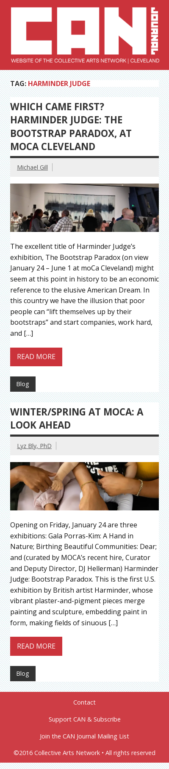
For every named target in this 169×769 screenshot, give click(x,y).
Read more (36, 356)
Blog (22, 384)
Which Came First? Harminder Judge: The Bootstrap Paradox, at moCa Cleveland (71, 126)
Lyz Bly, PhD (34, 446)
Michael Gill (32, 167)
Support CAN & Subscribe (85, 719)
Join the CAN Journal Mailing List (84, 736)
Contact (84, 702)
